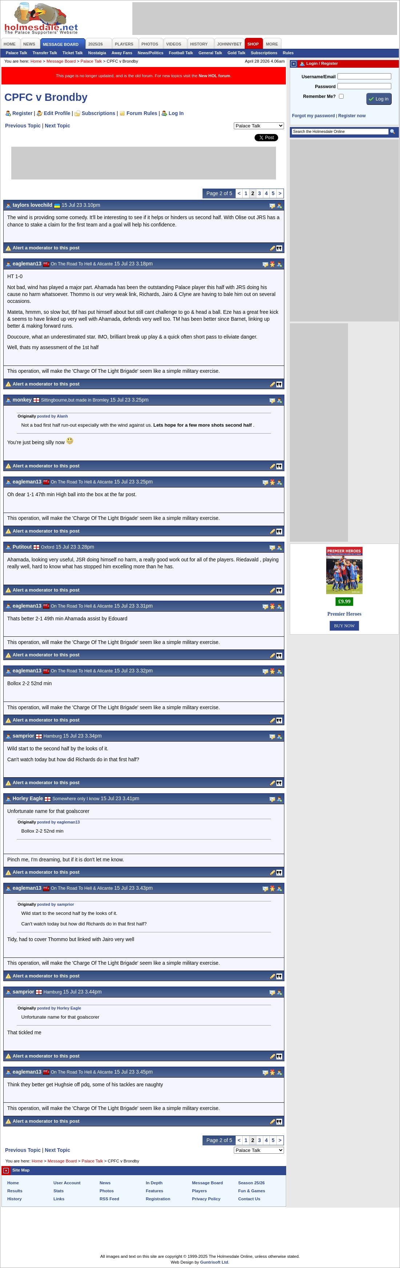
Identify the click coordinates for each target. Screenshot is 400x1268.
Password (325, 86)
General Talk (210, 53)
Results (15, 1191)
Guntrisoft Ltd (214, 1262)
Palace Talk (16, 53)
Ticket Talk (73, 53)
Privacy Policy (206, 1199)
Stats (58, 1191)
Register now (351, 115)
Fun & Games (251, 1191)
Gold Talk (236, 53)
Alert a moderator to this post (46, 247)
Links (58, 1199)
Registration (158, 1199)
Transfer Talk (45, 53)
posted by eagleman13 (58, 822)
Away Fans (122, 53)
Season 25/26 (251, 1183)
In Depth (154, 1183)
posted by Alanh (52, 416)
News (105, 1183)
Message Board (61, 61)
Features (154, 1191)
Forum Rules (142, 113)
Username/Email (318, 76)
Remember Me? (319, 96)
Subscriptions (264, 53)
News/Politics (151, 53)
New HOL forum (214, 76)
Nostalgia (97, 53)
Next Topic (57, 126)
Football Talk (181, 53)
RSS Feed (109, 1199)
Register (22, 113)
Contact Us (249, 1199)
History (14, 1199)
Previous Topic (23, 126)
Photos (107, 1191)
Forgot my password (313, 115)
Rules (288, 53)
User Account (66, 1183)
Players (199, 1191)
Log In (176, 113)
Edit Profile (57, 113)
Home (36, 61)
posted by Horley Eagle (59, 1008)
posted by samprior (55, 904)
